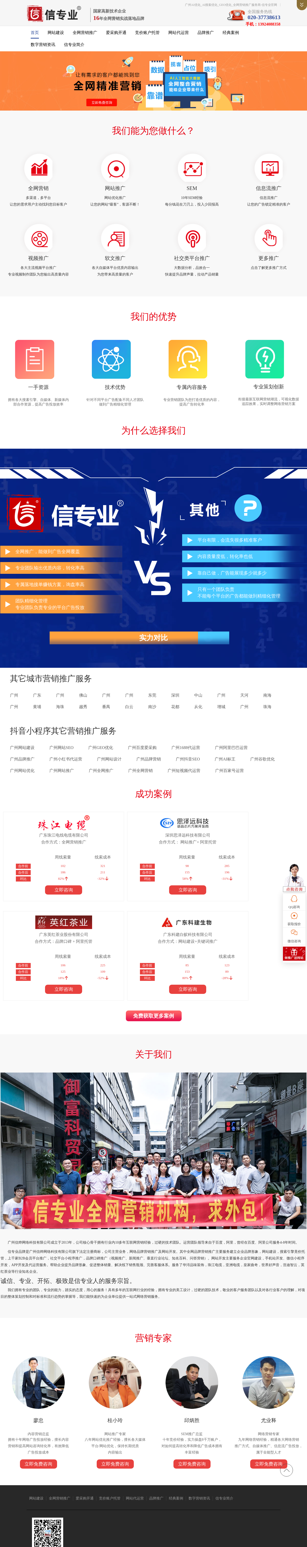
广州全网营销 (140, 781)
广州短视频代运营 (184, 781)
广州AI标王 (225, 770)
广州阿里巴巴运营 (231, 758)
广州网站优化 (22, 781)
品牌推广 (206, 36)
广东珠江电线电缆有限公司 (38, 845)
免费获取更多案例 (153, 930)
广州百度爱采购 (142, 758)
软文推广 (115, 265)
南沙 (152, 717)
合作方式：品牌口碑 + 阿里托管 (183, 852)
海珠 (60, 717)
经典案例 (231, 36)
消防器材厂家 (265, 1501)
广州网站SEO (61, 758)
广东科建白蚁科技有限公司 (255, 845)
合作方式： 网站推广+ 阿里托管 (110, 852)
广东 (37, 706)
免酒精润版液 (244, 1501)
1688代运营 (182, 1501)
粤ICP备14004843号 (192, 1539)
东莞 (152, 706)
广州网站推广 (61, 781)
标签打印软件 (85, 1506)
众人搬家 (150, 1501)
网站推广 (115, 193)
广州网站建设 (22, 758)
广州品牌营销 (148, 770)
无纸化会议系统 (42, 1506)
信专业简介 (74, 48)
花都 (175, 717)
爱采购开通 (116, 36)
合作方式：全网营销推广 (38, 852)
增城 (221, 717)
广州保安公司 (223, 1501)
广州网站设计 (109, 770)
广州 (14, 706)
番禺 (106, 717)
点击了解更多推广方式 (269, 275)
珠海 (267, 717)
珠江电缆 (55, 1501)
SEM (192, 193)
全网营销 (38, 193)
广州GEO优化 (100, 758)
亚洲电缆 (69, 1501)
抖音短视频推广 (110, 1501)
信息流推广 (268, 193)
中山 (198, 706)
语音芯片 (165, 1501)
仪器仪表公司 (132, 1501)
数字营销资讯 (43, 48)
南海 (267, 706)
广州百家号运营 (229, 781)
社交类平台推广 (192, 265)
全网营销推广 (85, 36)
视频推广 (38, 265)
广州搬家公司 (87, 1501)
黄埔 (37, 717)
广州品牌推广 (22, 770)
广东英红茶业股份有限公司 (182, 845)
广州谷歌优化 (262, 770)
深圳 (175, 706)
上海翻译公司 (64, 1506)
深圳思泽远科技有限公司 (110, 845)
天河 (244, 706)
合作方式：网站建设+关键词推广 (255, 852)
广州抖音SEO (188, 770)
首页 (35, 36)
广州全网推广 (101, 781)
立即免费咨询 (38, 1386)
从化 (198, 717)
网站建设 (56, 36)
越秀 (83, 717)
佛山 (83, 706)
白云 (129, 717)
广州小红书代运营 (65, 770)
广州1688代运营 (185, 758)
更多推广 (268, 265)
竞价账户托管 (147, 36)
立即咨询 (38, 900)
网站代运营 (178, 36)
